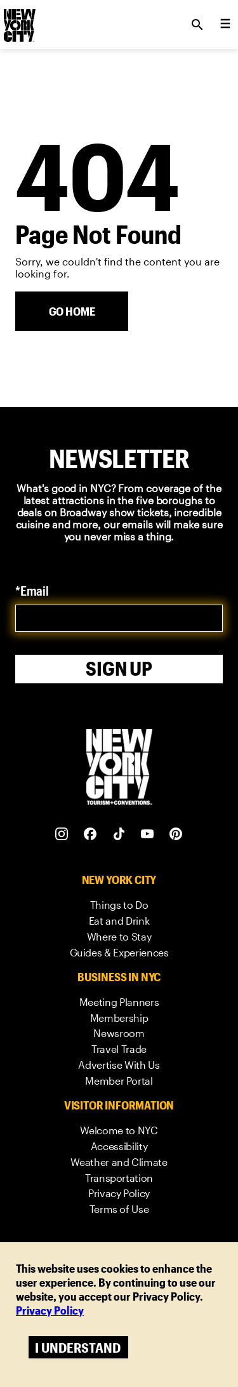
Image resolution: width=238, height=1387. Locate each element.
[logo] (18, 21)
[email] (119, 618)
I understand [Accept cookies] (78, 1347)
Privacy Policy (50, 1310)
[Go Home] (71, 311)
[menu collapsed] (225, 24)
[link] (119, 905)
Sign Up (119, 668)
